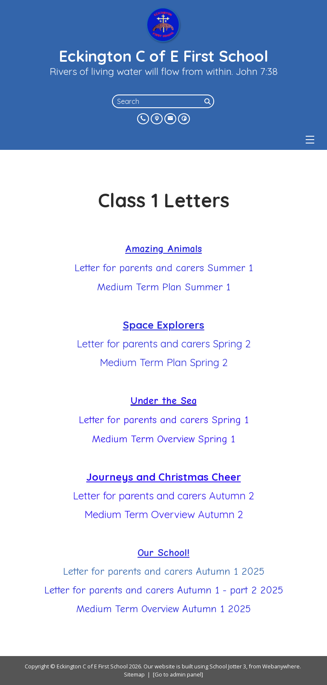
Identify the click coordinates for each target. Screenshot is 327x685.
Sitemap (134, 674)
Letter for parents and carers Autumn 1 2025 (163, 571)
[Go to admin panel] (178, 674)
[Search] (208, 101)
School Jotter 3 (227, 666)
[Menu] (310, 139)
